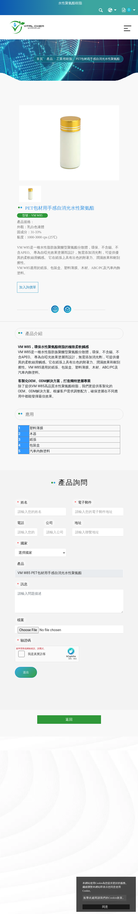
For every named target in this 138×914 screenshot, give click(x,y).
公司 (49, 523)
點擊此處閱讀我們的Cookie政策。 (104, 897)
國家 (22, 543)
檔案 (20, 620)
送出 (26, 672)
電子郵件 (83, 502)
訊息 (22, 584)
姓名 (22, 502)
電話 (20, 523)
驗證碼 (24, 640)
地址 (78, 523)
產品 (50, 58)
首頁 (40, 58)
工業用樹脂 (64, 58)
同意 (105, 906)
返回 (69, 719)
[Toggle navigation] (126, 27)
